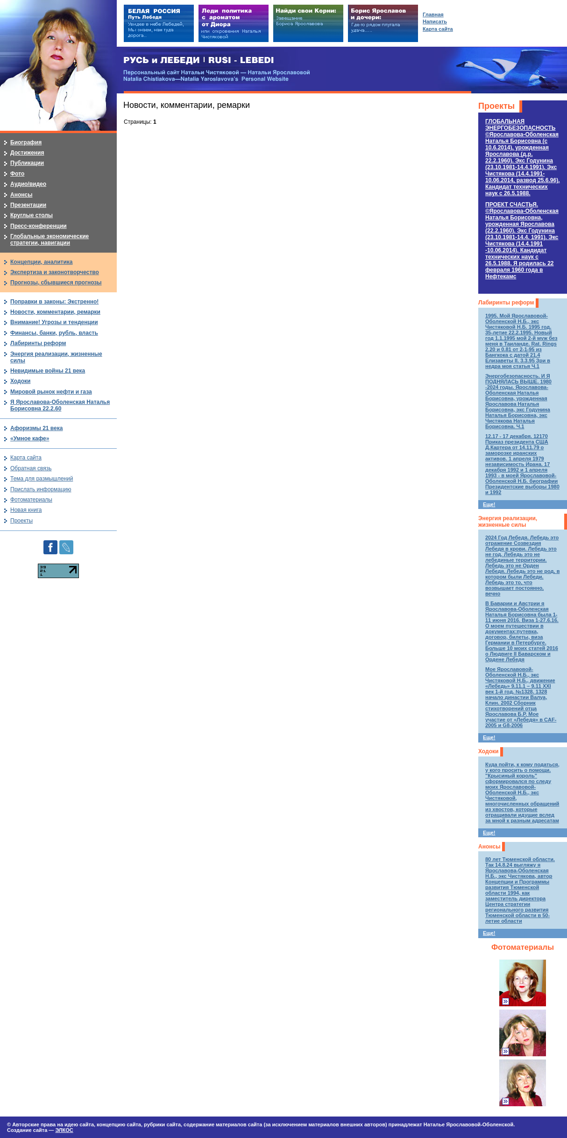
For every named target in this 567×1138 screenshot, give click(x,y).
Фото (17, 173)
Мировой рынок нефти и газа (51, 392)
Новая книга (26, 510)
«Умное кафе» (29, 438)
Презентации (28, 205)
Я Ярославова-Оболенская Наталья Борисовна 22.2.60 (60, 405)
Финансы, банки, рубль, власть (54, 333)
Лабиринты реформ (506, 302)
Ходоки (488, 751)
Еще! (489, 504)
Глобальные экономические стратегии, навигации (49, 239)
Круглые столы (31, 215)
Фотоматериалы (522, 947)
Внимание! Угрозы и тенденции (54, 322)
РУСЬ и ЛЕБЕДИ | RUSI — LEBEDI (199, 60)
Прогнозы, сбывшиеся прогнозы (56, 282)
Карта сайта (26, 457)
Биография (26, 142)
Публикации (27, 163)
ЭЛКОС (64, 1130)
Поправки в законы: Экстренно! (54, 301)
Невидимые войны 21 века (47, 371)
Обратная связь (30, 468)
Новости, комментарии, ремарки (55, 312)
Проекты (496, 106)
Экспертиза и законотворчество (54, 272)
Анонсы (489, 846)
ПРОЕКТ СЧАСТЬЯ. (522, 240)
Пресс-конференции (38, 226)
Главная (433, 14)
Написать (435, 21)
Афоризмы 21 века (36, 428)
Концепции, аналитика (41, 262)
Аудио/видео (28, 184)
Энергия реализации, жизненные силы (507, 521)
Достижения (27, 152)
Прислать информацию (40, 489)
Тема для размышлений (41, 478)
